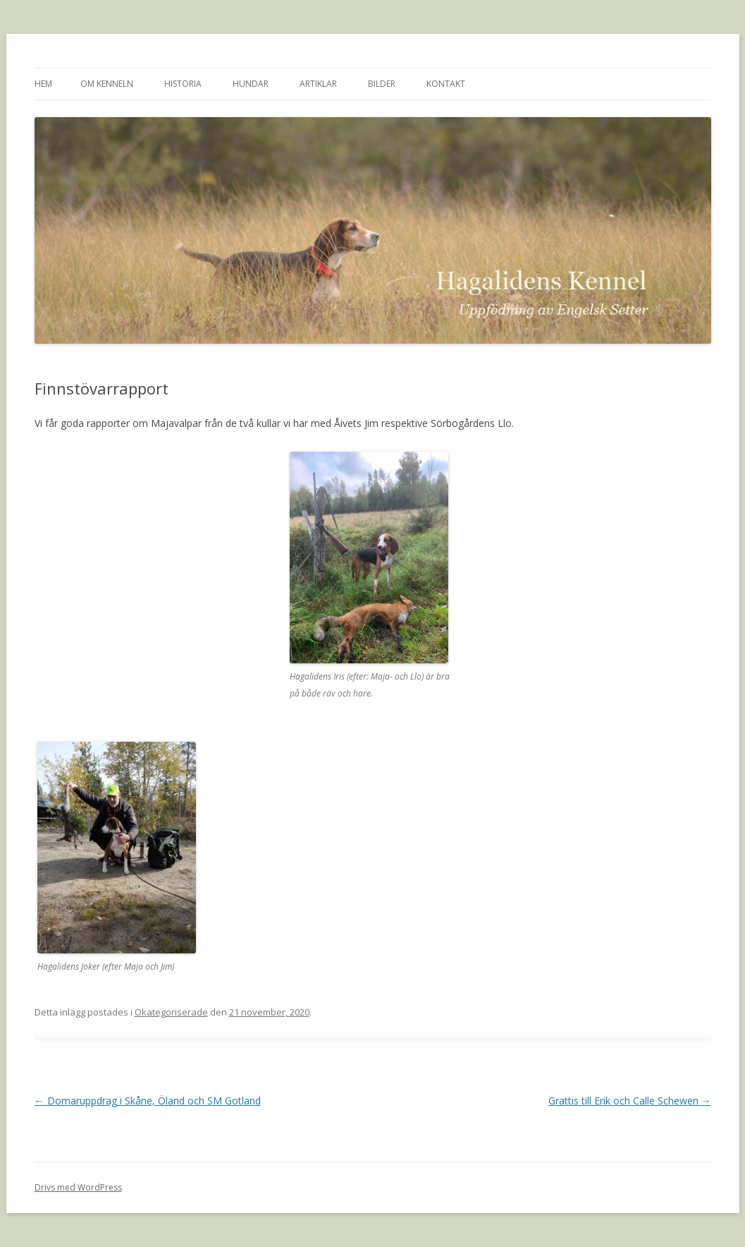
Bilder (381, 84)
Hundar (251, 84)
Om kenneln (106, 84)
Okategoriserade (171, 1012)
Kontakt (445, 84)
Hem (43, 84)
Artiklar (318, 84)
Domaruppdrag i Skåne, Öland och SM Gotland (148, 1100)
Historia (183, 84)
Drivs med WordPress (78, 1187)
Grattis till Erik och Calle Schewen (629, 1100)
